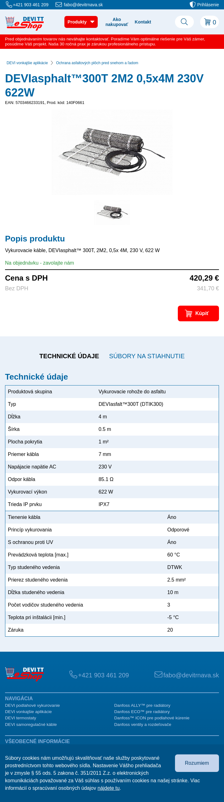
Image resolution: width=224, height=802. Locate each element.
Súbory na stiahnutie (146, 356)
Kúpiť (202, 313)
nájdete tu (108, 788)
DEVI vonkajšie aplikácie (27, 63)
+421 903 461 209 (30, 4)
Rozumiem (197, 763)
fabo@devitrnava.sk (83, 4)
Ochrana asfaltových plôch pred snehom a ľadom (97, 63)
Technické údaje (69, 356)
